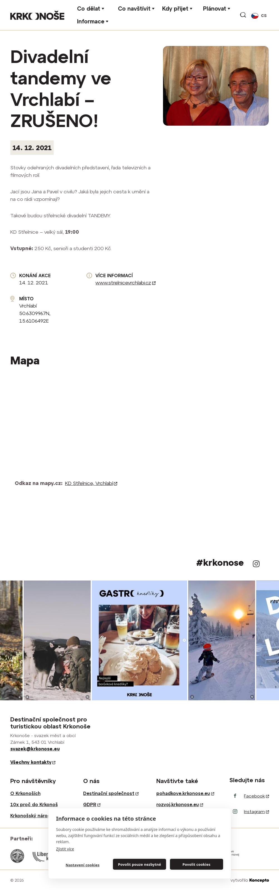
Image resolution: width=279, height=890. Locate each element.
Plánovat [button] (214, 8)
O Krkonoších (25, 793)
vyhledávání (243, 15)
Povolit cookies (196, 864)
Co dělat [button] (88, 8)
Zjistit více (65, 849)
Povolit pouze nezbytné (139, 864)
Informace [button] (90, 21)
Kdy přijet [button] (175, 8)
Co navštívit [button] (134, 8)
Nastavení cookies (83, 864)
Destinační (110, 793)
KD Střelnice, (91, 483)
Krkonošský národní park (38, 815)
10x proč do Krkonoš (34, 804)
